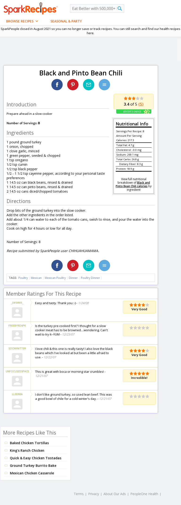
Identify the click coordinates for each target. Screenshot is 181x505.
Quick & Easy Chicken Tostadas (35, 458)
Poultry (23, 278)
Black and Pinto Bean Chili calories (133, 184)
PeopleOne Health (144, 494)
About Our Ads (114, 494)
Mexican (36, 278)
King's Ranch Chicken (27, 450)
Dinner (73, 278)
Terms (79, 494)
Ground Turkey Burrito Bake (33, 465)
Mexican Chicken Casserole (32, 473)
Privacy (93, 494)
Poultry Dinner (90, 278)
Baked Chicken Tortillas (29, 443)
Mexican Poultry (55, 278)
